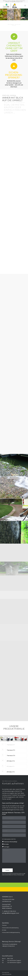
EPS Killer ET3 (10, 772)
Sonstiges (6, 847)
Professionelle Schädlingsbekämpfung (11, 932)
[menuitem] (25, 5)
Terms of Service (17, 874)
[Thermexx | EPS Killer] (11, 6)
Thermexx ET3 (11, 750)
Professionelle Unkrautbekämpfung (10, 927)
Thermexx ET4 (11, 755)
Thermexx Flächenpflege (10, 841)
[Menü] (25, 5)
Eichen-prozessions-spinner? (15, 75)
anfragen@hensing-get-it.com (16, 1)
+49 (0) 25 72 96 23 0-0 (20, 0)
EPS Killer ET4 (10, 761)
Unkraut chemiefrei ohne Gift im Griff (14, 46)
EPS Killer (6, 844)
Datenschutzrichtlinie (7, 874)
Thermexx (4, 925)
